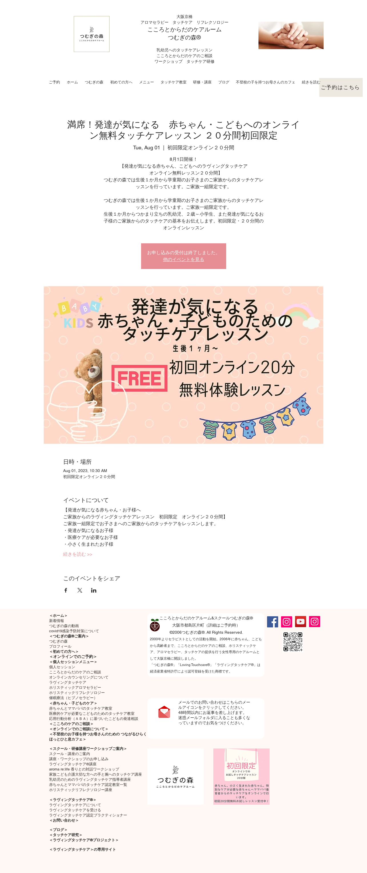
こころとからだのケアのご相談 (75, 672)
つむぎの (179, 37)
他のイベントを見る (183, 259)
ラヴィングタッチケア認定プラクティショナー (88, 815)
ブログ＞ (60, 830)
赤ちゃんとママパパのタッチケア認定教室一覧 (88, 784)
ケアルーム (207, 29)
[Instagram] (286, 621)
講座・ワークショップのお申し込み (79, 759)
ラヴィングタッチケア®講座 (73, 764)
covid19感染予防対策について (74, 631)
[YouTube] (300, 621)
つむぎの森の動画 (64, 626)
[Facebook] (272, 621)
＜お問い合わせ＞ (64, 820)
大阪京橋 (184, 16)
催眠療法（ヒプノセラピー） (73, 698)
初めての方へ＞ (66, 651)
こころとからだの (170, 29)
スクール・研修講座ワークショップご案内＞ (90, 748)
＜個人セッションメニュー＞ (73, 662)
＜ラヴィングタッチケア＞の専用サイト (82, 849)
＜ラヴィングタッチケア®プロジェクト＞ (84, 840)
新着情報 (56, 621)
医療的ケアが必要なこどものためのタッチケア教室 (92, 713)
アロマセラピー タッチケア (168, 22)
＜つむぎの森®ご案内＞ (69, 636)
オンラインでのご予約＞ (75, 656)
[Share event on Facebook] (66, 590)
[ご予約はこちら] (341, 87)
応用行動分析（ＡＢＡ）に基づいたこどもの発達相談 (93, 719)
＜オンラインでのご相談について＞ (79, 729)
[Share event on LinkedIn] (94, 590)
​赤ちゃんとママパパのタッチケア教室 (80, 708)
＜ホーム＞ (58, 615)
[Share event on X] (80, 590)
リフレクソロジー (212, 22)
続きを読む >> (77, 554)
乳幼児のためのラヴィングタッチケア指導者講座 (90, 779)
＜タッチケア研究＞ (66, 835)
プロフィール (60, 646)
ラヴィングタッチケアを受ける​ (75, 810)
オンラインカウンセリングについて (79, 677)
